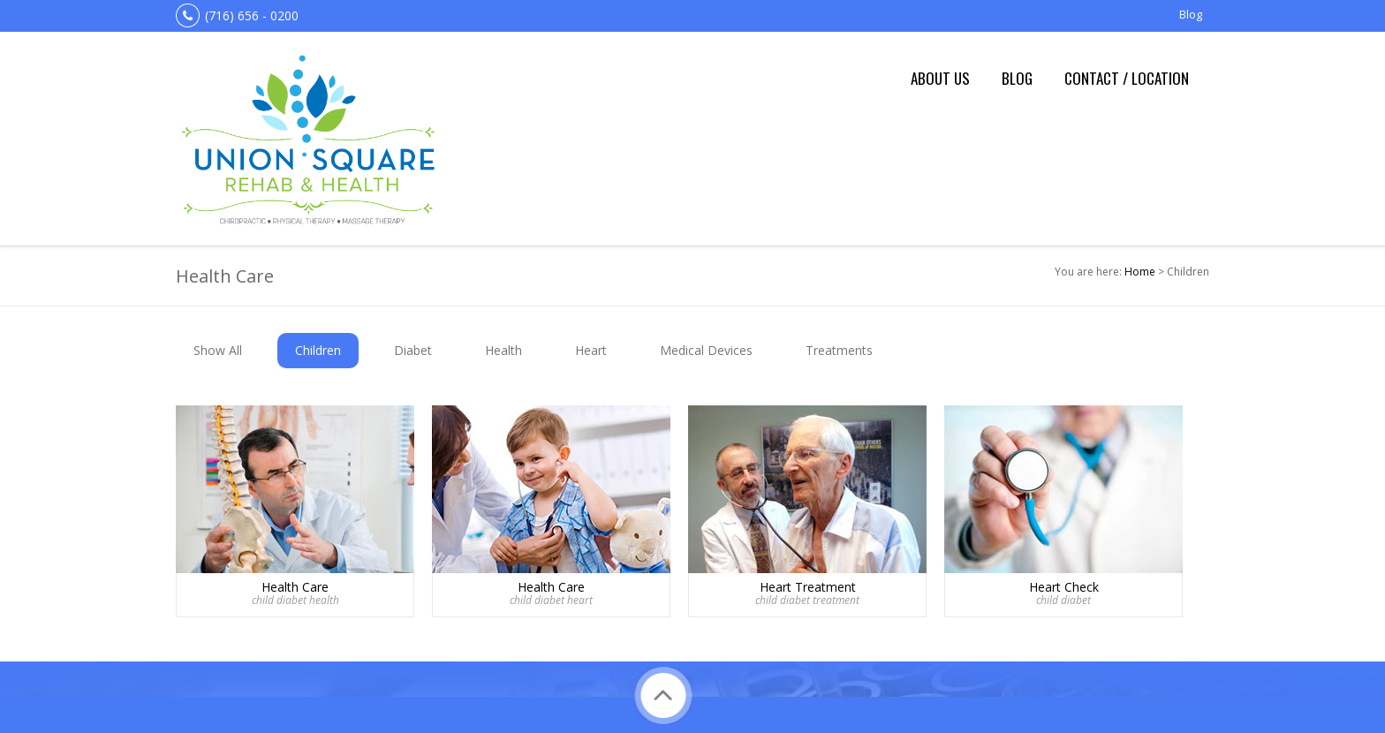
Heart (591, 350)
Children (318, 350)
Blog (1190, 14)
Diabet (413, 350)
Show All (217, 350)
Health (503, 350)
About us (940, 78)
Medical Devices (706, 350)
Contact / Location (1126, 78)
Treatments (839, 350)
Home (1139, 271)
